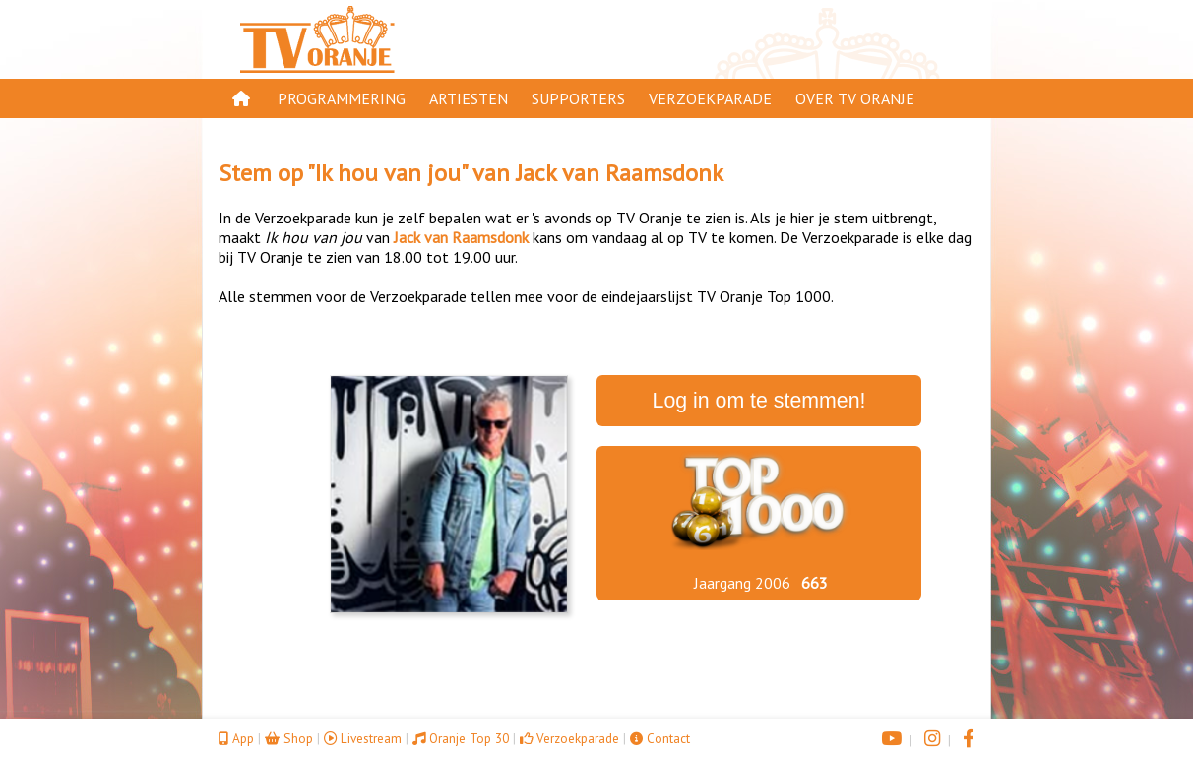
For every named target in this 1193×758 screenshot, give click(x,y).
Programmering (342, 98)
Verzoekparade (710, 98)
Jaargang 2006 (742, 583)
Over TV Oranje (854, 98)
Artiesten (468, 98)
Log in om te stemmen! (759, 400)
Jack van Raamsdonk (619, 173)
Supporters (578, 98)
